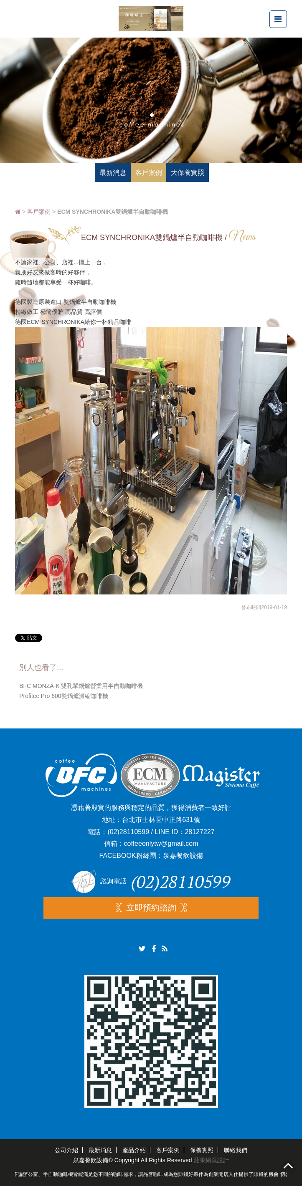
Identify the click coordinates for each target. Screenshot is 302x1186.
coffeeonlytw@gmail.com (161, 843)
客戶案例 (39, 211)
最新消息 (100, 1150)
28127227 (199, 831)
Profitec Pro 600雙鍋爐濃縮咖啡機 (63, 696)
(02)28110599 (128, 831)
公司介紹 (66, 1150)
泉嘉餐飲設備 (183, 855)
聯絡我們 (235, 1150)
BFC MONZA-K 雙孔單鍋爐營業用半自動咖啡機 (81, 686)
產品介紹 (134, 1150)
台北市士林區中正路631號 (161, 819)
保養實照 (201, 1150)
